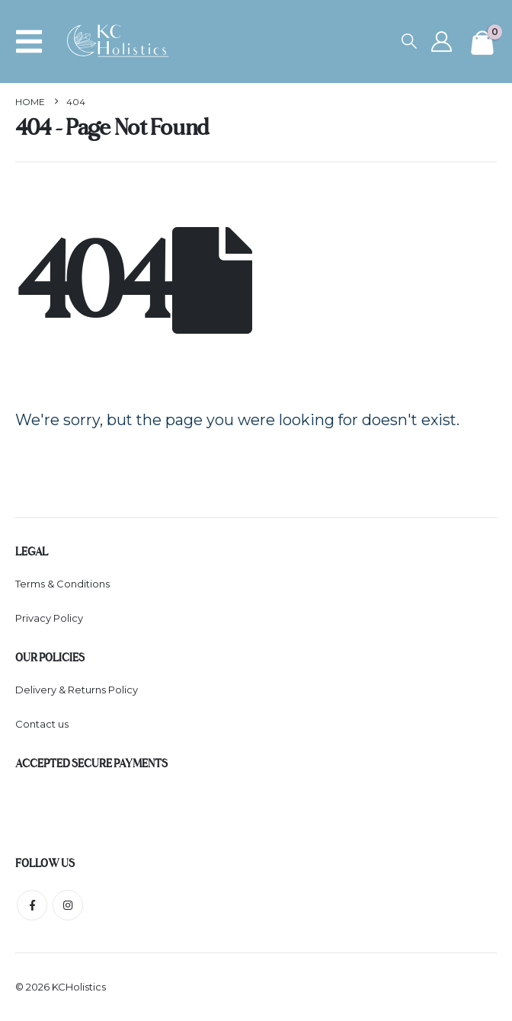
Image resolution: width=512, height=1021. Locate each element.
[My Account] (441, 41)
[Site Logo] (122, 41)
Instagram (68, 905)
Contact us (42, 724)
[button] (33, 41)
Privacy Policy (49, 618)
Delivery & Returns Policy (76, 689)
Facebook (32, 905)
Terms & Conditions (62, 584)
